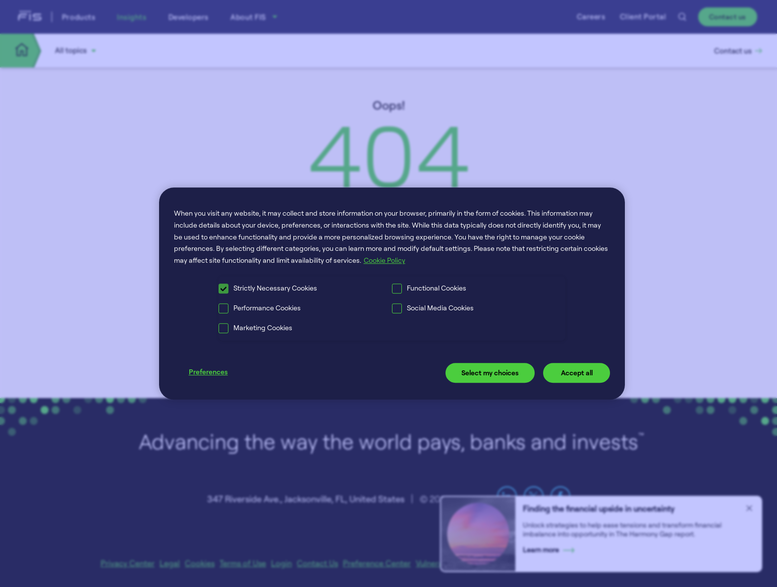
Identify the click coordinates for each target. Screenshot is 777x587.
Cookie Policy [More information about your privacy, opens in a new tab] (384, 260)
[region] (392, 293)
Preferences (208, 371)
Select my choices (490, 372)
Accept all (577, 372)
